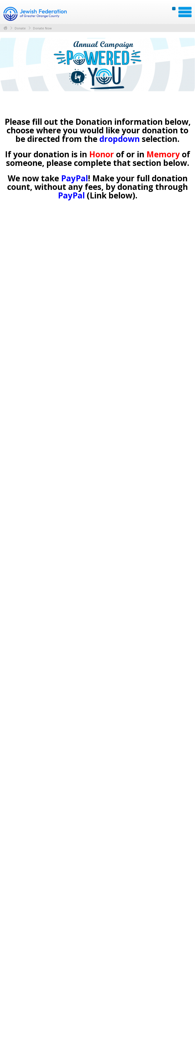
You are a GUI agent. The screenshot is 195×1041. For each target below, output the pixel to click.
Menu (185, 12)
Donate (20, 28)
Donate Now (42, 28)
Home (5, 28)
